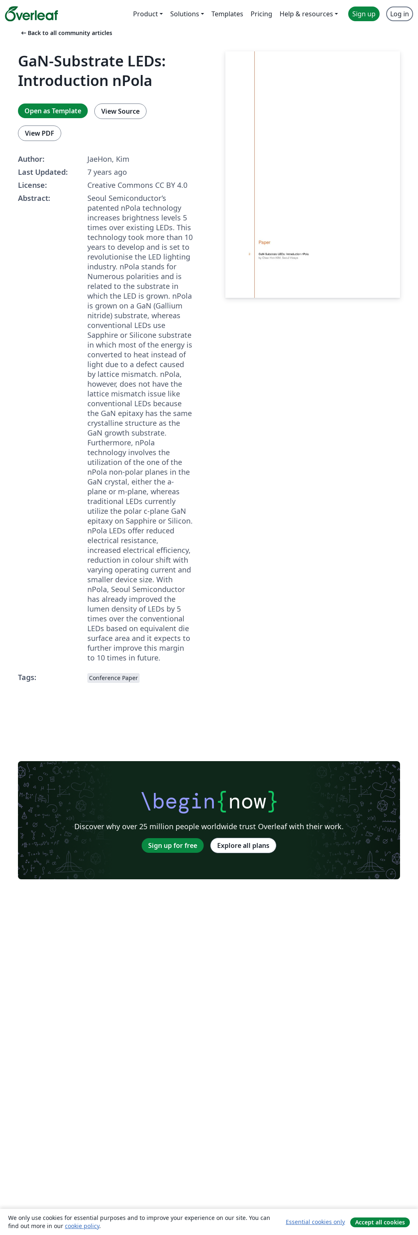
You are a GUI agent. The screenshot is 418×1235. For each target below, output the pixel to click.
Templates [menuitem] (227, 13)
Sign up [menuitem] (364, 13)
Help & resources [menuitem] (306, 13)
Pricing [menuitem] (261, 13)
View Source (120, 111)
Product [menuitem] (145, 13)
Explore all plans (243, 845)
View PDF (39, 133)
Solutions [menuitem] (184, 13)
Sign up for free (172, 845)
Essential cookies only (315, 1222)
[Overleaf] (31, 14)
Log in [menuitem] (399, 13)
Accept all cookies (380, 1222)
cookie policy (82, 1226)
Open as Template (52, 110)
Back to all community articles (66, 33)
